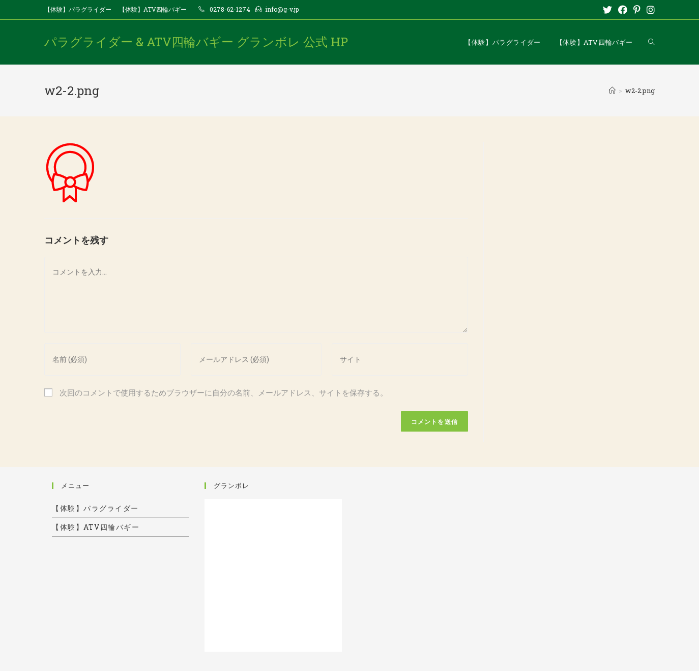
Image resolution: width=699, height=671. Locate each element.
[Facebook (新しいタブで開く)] (622, 10)
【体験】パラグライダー (77, 9)
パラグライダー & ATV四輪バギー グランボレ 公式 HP (196, 42)
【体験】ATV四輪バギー (153, 9)
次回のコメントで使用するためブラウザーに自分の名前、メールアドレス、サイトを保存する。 (224, 392)
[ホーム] (612, 90)
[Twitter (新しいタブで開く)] (607, 10)
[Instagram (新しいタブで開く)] (649, 10)
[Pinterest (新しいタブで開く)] (637, 10)
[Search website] (651, 42)
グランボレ (231, 485)
